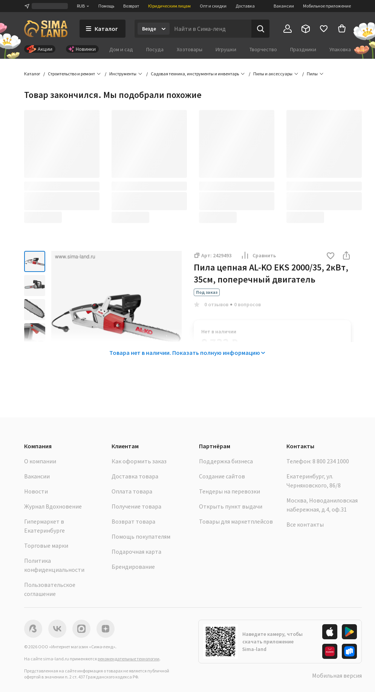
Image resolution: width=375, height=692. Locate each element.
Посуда (155, 49)
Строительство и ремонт (71, 73)
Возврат (131, 6)
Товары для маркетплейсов (236, 521)
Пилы (312, 73)
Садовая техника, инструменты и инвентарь (195, 73)
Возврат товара (133, 521)
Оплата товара (132, 491)
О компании (40, 461)
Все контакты (305, 524)
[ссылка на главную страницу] (45, 28)
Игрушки (226, 49)
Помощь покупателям (141, 536)
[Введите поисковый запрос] (210, 29)
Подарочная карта (136, 551)
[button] (330, 256)
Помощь (106, 6)
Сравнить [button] (258, 255)
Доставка (245, 6)
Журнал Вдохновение (53, 506)
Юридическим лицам (169, 6)
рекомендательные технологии (128, 658)
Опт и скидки (213, 6)
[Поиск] (260, 29)
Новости (36, 491)
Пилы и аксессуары (272, 73)
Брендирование (133, 566)
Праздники (303, 49)
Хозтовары (189, 49)
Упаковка (340, 49)
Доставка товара (135, 476)
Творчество (263, 49)
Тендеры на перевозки (229, 491)
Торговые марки (46, 545)
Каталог (32, 73)
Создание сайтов (222, 476)
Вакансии (284, 6)
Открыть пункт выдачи (230, 506)
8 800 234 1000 (330, 461)
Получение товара (136, 506)
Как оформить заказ (139, 461)
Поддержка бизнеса (226, 461)
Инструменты (122, 73)
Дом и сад (121, 49)
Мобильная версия (337, 675)
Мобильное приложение (327, 6)
